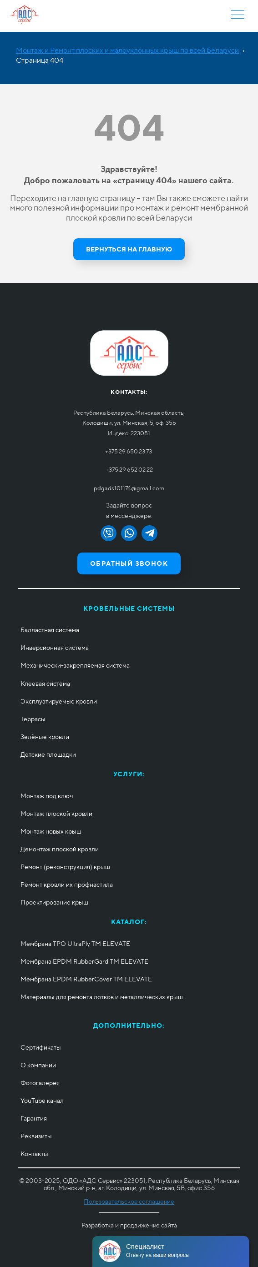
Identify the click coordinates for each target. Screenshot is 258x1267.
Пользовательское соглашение (129, 1201)
